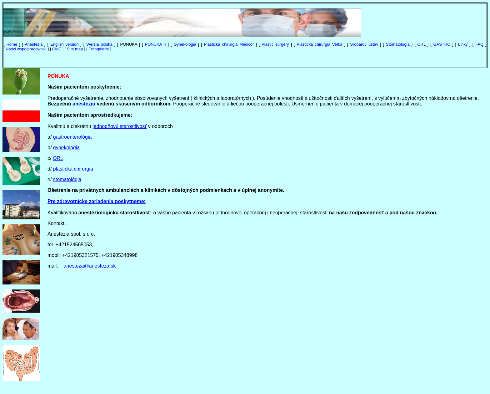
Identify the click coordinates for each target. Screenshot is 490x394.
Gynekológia (184, 44)
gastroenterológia (72, 137)
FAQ (479, 44)
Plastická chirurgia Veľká (319, 44)
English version (64, 44)
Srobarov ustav (364, 44)
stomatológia (67, 179)
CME (56, 49)
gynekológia (66, 147)
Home (11, 44)
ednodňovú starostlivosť (120, 126)
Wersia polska (99, 44)
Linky (463, 44)
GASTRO (441, 44)
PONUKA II (155, 44)
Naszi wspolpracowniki (26, 49)
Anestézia (33, 44)
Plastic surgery (275, 44)
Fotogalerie (99, 49)
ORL (421, 44)
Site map (75, 49)
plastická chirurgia (73, 168)
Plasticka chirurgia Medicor (229, 44)
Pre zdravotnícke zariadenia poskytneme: (97, 201)
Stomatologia (398, 44)
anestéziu (84, 103)
